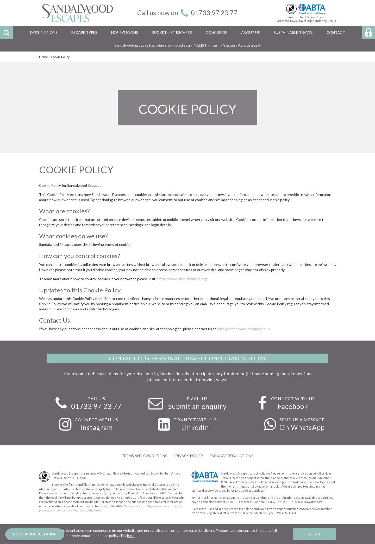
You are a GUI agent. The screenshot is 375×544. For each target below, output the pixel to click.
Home (43, 57)
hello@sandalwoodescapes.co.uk (243, 329)
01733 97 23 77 (214, 12)
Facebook (293, 406)
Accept (314, 534)
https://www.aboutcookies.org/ (182, 279)
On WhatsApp (302, 427)
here (131, 535)
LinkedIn (195, 427)
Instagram (96, 427)
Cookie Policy (60, 57)
